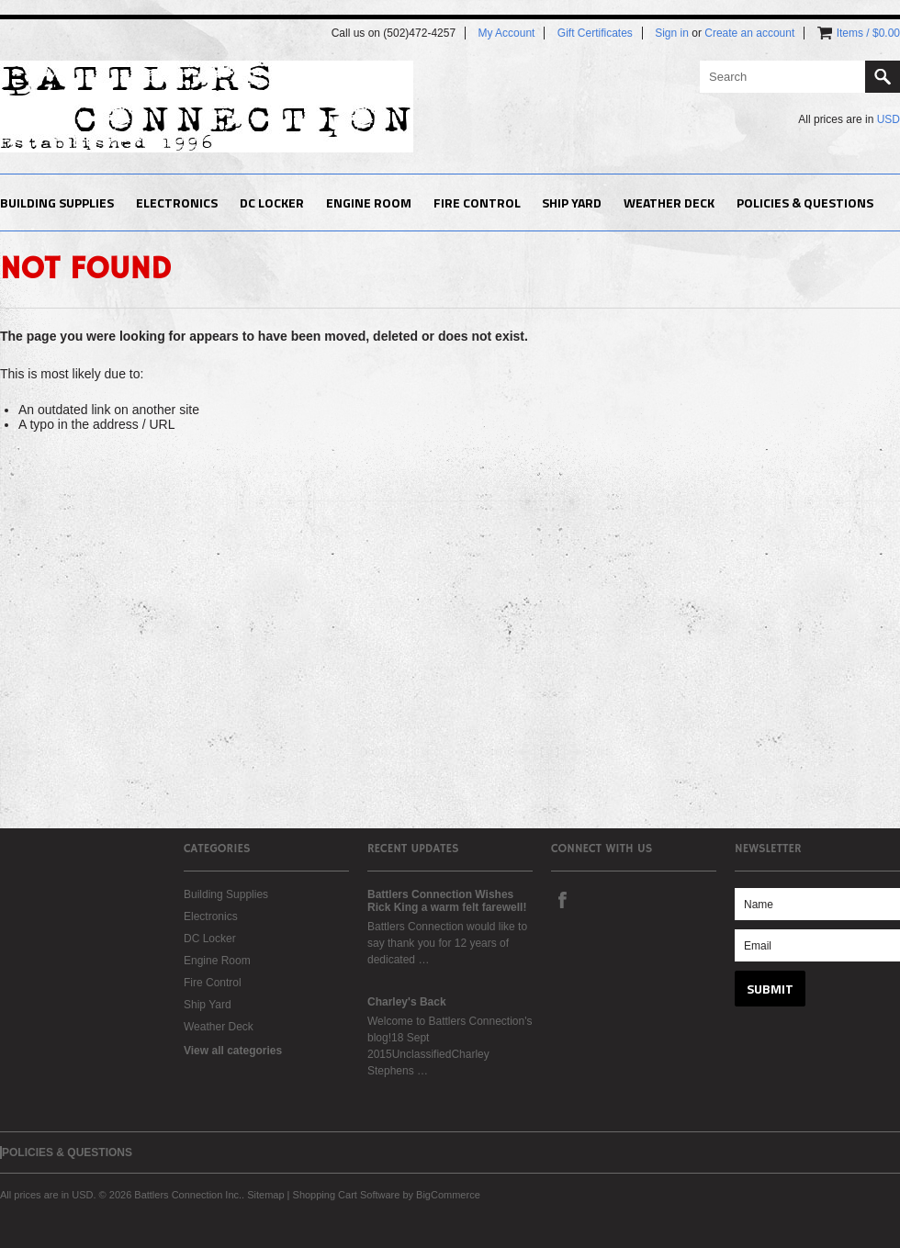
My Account (506, 33)
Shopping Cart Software (346, 1194)
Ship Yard (572, 202)
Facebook (562, 899)
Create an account (749, 33)
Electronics (177, 202)
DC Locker (272, 202)
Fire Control (477, 202)
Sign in (672, 33)
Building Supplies (57, 202)
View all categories (233, 1050)
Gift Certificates (595, 33)
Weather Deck (669, 202)
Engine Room (368, 202)
